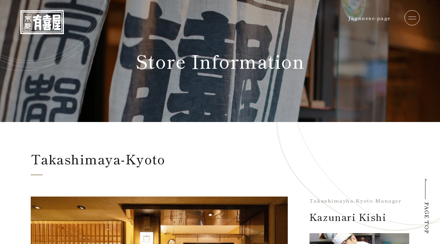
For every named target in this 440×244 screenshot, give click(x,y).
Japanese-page (369, 17)
